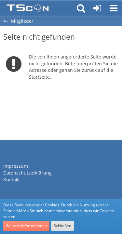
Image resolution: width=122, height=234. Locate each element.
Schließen (62, 225)
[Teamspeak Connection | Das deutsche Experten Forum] (27, 8)
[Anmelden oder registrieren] (97, 8)
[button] (113, 8)
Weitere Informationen (26, 225)
